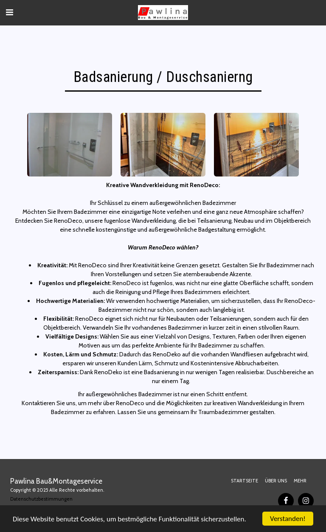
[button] (9, 12)
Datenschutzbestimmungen (41, 499)
